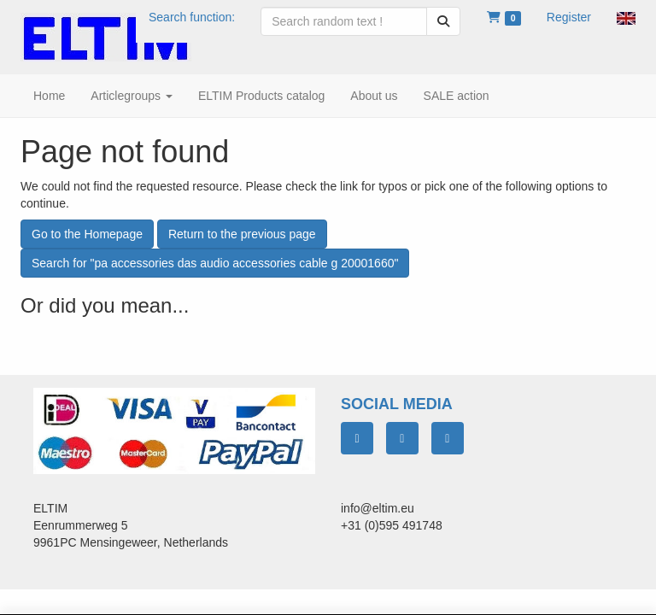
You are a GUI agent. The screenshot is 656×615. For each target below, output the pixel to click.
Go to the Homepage (87, 234)
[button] (626, 17)
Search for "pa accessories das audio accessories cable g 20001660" (215, 263)
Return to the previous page (242, 234)
